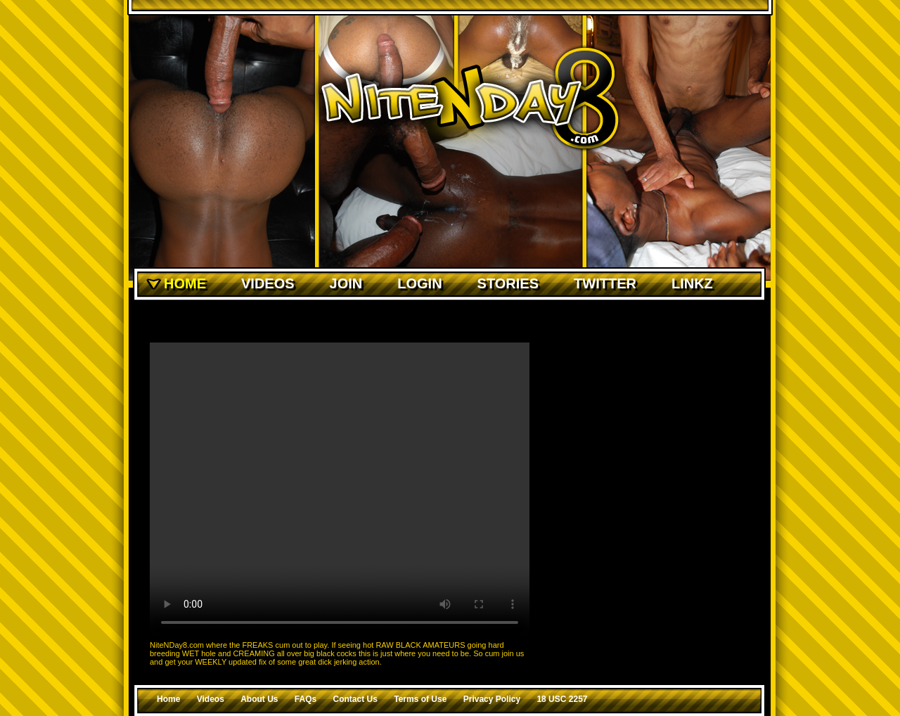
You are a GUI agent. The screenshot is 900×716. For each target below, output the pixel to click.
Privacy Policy (491, 699)
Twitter (605, 283)
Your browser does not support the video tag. (339, 490)
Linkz (692, 283)
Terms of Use (420, 699)
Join (346, 283)
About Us (259, 699)
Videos (268, 283)
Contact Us (355, 699)
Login (419, 283)
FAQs (305, 699)
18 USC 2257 (561, 699)
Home (185, 283)
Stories (508, 283)
